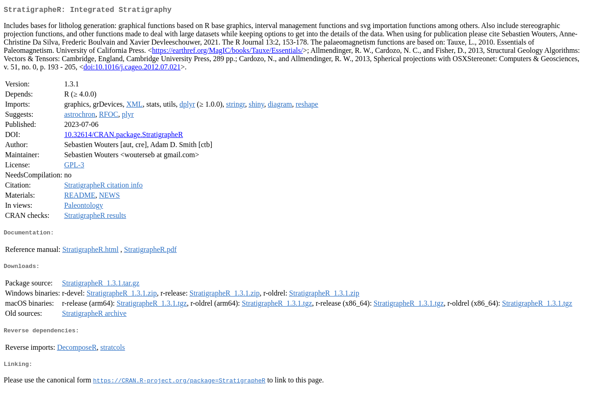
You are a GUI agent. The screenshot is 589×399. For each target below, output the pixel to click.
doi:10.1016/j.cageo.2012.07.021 (131, 69)
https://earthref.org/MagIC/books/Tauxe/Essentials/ (227, 52)
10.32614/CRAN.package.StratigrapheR (123, 136)
